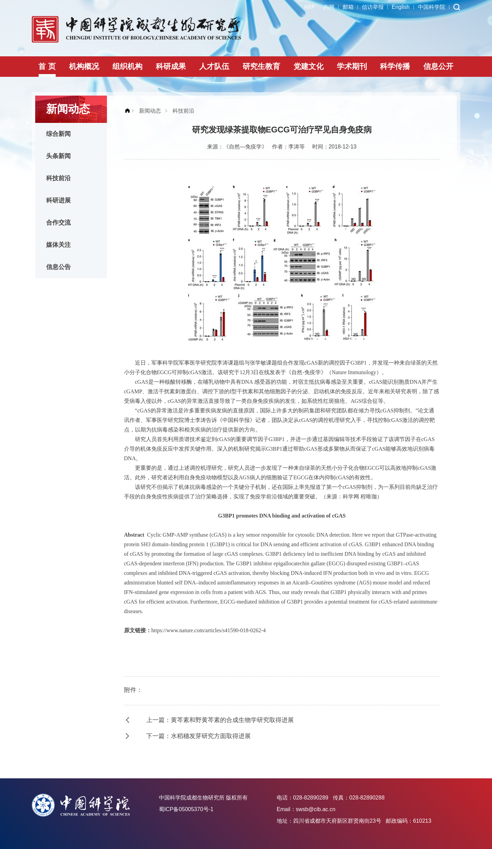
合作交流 (58, 222)
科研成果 (171, 66)
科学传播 (395, 66)
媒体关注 (58, 244)
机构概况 (84, 66)
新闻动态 (150, 111)
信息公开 (438, 66)
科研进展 (58, 200)
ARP (309, 7)
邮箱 (348, 7)
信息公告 (58, 267)
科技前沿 (58, 178)
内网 (329, 7)
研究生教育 (261, 66)
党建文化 (308, 66)
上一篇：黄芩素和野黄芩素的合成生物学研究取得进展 (220, 720)
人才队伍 (214, 66)
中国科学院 (431, 7)
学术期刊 (352, 66)
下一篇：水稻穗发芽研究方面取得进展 (198, 736)
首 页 (46, 66)
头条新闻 (58, 156)
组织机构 (127, 66)
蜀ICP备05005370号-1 (186, 809)
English (401, 7)
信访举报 (373, 7)
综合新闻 (58, 133)
